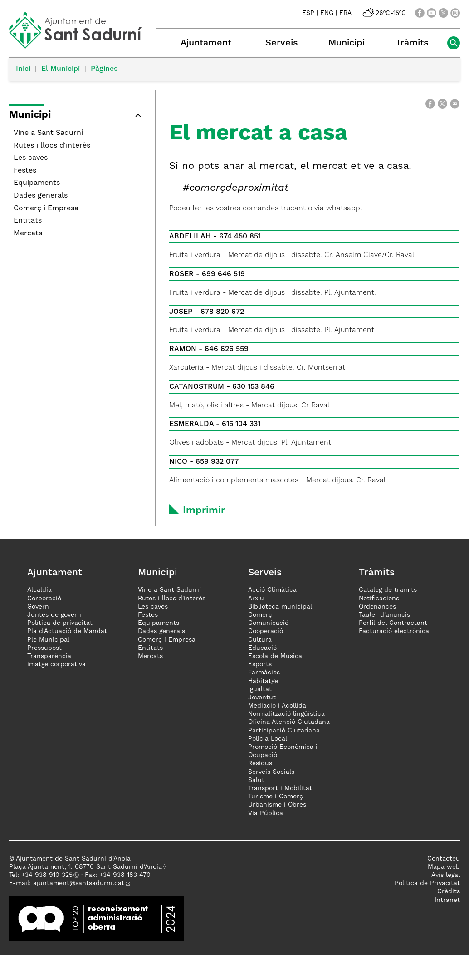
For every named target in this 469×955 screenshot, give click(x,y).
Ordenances (377, 607)
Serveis (281, 43)
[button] (138, 115)
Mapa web (444, 867)
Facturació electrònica (394, 631)
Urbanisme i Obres (277, 805)
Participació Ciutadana (284, 730)
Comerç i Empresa (46, 208)
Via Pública (265, 813)
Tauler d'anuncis (384, 615)
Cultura (260, 640)
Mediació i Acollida (277, 706)
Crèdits (448, 891)
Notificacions (379, 598)
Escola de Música (275, 656)
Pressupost (44, 648)
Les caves (31, 158)
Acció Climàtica (272, 590)
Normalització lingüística (286, 714)
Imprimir (204, 510)
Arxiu (256, 598)
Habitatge (263, 681)
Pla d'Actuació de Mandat (67, 631)
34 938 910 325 (49, 875)
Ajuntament (206, 43)
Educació (262, 648)
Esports (260, 664)
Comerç (260, 615)
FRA (345, 13)
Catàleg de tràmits (388, 590)
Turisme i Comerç (275, 796)
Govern (38, 607)
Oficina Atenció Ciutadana (289, 722)
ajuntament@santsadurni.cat (78, 883)
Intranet (447, 900)
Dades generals (41, 195)
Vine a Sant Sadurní (48, 133)
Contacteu (443, 859)
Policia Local (267, 739)
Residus (260, 763)
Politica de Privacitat (427, 883)
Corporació (44, 598)
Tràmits (412, 43)
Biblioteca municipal (280, 607)
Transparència (49, 656)
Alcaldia (39, 590)
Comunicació (268, 623)
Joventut (262, 697)
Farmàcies (264, 672)
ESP (308, 13)
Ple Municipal (48, 640)
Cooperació (265, 631)
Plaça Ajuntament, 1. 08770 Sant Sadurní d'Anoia (85, 867)
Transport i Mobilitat (280, 788)
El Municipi (60, 69)
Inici (23, 69)
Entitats (28, 220)
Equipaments (37, 183)
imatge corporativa (56, 664)
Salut (256, 780)
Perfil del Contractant (393, 623)
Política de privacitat (60, 623)
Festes (25, 170)
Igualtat (260, 689)
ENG (326, 13)
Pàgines (104, 69)
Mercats (28, 233)
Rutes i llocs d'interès (52, 145)
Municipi (346, 43)
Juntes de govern (54, 615)
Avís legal (445, 875)
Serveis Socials (271, 772)
